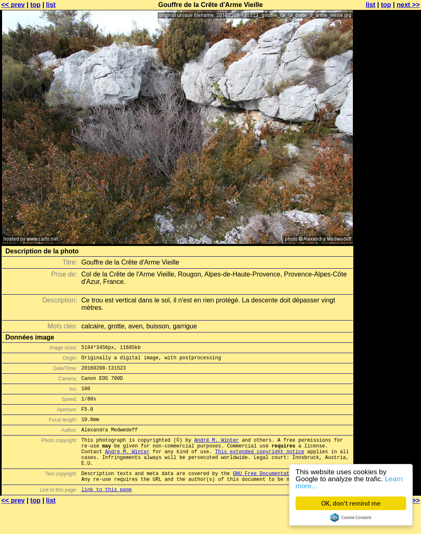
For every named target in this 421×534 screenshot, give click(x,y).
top (35, 4)
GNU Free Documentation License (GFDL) (288, 491)
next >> (408, 4)
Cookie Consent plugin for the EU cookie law (350, 517)
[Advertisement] (388, 106)
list (51, 4)
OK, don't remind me (351, 503)
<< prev (13, 4)
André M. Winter (216, 452)
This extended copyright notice (259, 466)
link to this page (106, 510)
